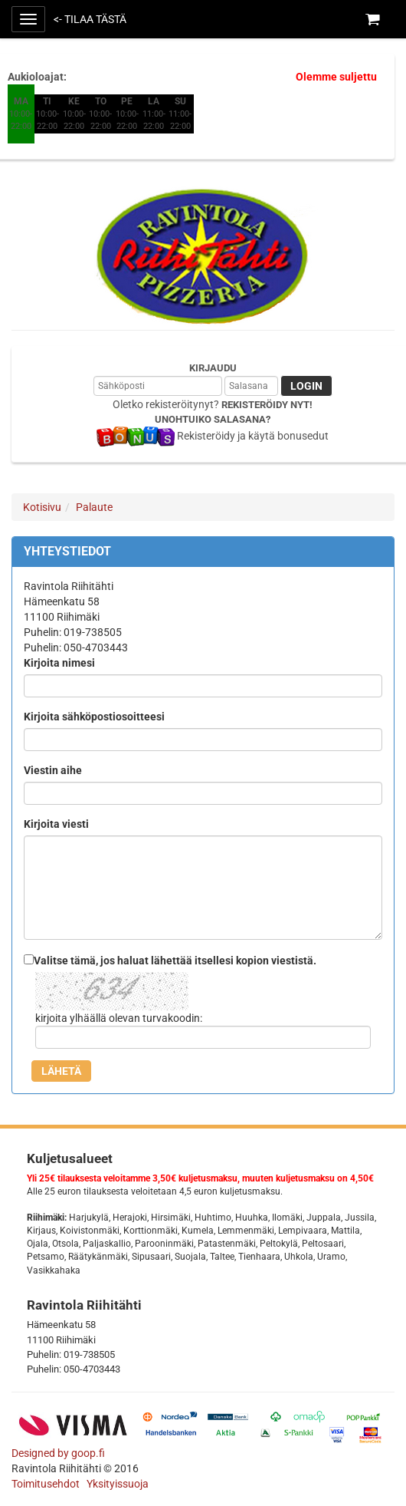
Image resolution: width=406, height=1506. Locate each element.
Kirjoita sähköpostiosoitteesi (94, 716)
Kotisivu (42, 507)
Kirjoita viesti (56, 824)
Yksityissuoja (118, 1484)
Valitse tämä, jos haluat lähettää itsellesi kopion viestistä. (175, 960)
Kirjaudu (213, 368)
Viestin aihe (53, 770)
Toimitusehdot (46, 1484)
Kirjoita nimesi (59, 663)
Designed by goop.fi (58, 1453)
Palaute (94, 507)
